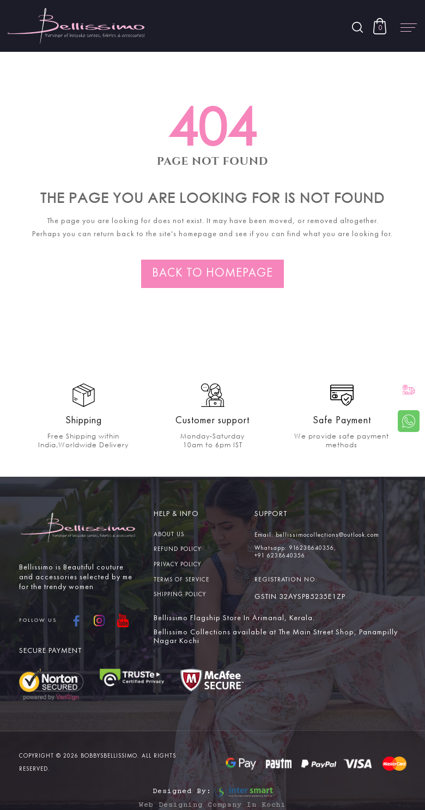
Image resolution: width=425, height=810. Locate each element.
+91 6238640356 (279, 556)
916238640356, (312, 548)
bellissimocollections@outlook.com (327, 535)
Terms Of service (181, 580)
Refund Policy (177, 550)
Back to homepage (212, 273)
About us (169, 535)
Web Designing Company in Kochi (212, 805)
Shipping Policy (180, 595)
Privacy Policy (177, 565)
